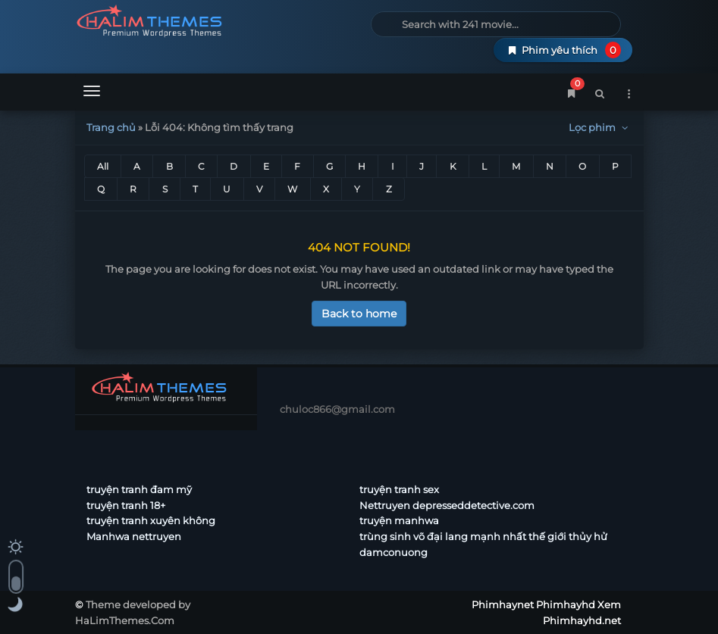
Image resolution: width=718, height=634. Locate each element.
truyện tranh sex (399, 489)
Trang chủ (111, 127)
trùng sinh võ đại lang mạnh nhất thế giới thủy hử (483, 536)
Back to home (359, 313)
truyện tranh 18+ (125, 505)
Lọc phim (600, 127)
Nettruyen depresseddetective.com (447, 505)
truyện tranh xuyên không (150, 520)
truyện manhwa (399, 520)
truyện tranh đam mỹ (139, 489)
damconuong (393, 552)
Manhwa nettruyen (133, 536)
